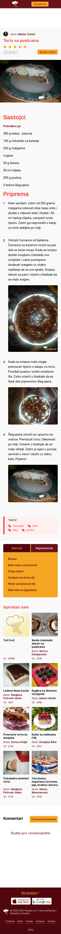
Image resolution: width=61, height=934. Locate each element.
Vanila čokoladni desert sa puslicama (45, 636)
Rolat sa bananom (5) (21, 583)
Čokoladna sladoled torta (16, 774)
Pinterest (51, 921)
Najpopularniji (44, 548)
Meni (30, 930)
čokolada (18, 525)
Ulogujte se (40, 4)
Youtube (29, 921)
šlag (15, 529)
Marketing (15, 913)
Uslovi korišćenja (47, 910)
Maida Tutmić (26, 34)
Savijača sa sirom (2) (21, 577)
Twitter (20, 921)
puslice (30, 529)
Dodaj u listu (47, 52)
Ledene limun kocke (16, 683)
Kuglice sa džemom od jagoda (45, 683)
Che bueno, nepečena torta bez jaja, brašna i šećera (45, 774)
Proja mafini (15, 571)
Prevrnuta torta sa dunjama (16, 727)
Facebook (10, 921)
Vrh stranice (29, 892)
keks (35, 525)
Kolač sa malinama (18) (45, 727)
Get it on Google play (42, 901)
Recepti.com (6, 912)
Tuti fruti (16, 636)
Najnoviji (17, 548)
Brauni (12, 558)
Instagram (40, 921)
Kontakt (25, 913)
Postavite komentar (43, 819)
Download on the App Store (21, 901)
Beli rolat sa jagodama (22, 589)
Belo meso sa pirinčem (22, 565)
